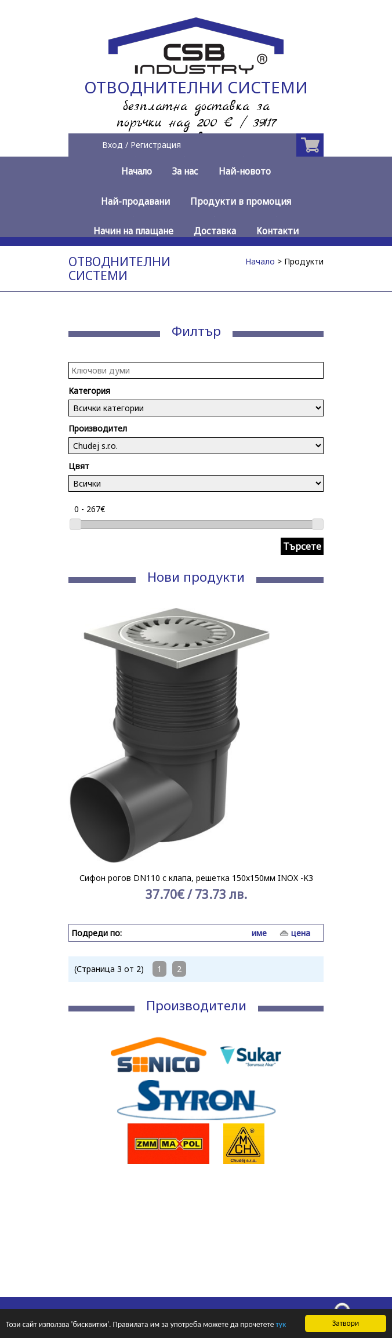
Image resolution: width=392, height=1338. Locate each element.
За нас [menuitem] (185, 171)
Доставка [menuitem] (215, 231)
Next (308, 761)
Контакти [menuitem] (277, 231)
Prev (83, 761)
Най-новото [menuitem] (245, 171)
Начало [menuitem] (136, 171)
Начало (260, 261)
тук (281, 1325)
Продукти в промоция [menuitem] (240, 201)
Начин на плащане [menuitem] (133, 231)
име (259, 932)
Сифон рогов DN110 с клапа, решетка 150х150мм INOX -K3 (196, 877)
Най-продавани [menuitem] (135, 201)
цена (300, 932)
